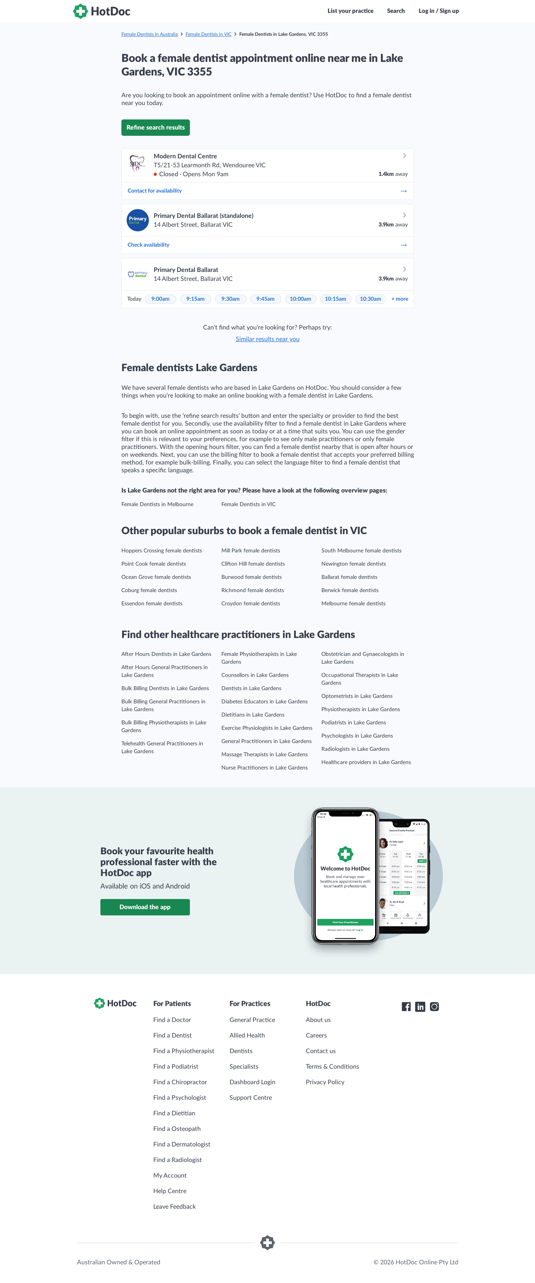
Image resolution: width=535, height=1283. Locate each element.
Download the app (144, 907)
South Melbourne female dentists (361, 551)
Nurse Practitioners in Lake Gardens (264, 768)
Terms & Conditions (332, 1067)
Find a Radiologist (177, 1160)
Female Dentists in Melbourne (157, 504)
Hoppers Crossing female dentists (161, 551)
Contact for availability (268, 191)
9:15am (195, 299)
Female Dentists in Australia (149, 34)
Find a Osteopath (177, 1129)
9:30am (230, 299)
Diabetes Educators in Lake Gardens (264, 702)
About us (318, 1020)
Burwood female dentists (251, 577)
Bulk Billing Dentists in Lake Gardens (165, 688)
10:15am (335, 299)
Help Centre (169, 1191)
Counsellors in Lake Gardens (255, 675)
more (399, 299)
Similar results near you (268, 339)
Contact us (321, 1051)
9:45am (265, 299)
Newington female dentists (353, 564)
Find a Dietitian (174, 1113)
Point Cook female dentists (153, 564)
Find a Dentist (172, 1035)
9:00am (160, 299)
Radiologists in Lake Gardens (355, 749)
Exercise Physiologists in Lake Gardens (266, 728)
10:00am (300, 299)
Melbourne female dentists (353, 603)
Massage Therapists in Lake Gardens (264, 754)
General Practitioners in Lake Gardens (266, 741)
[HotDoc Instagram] (434, 1007)
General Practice (252, 1020)
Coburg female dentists (149, 590)
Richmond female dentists (252, 590)
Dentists (241, 1051)
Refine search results (155, 127)
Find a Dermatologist (181, 1144)
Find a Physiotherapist (183, 1051)
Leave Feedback (174, 1207)
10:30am (370, 299)
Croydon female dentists (250, 603)
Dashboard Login (252, 1082)
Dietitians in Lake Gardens (252, 715)
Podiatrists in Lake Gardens (353, 723)
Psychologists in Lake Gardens (357, 736)
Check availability (268, 245)
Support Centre (251, 1098)
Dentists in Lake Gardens (251, 688)
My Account (170, 1176)
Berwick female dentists (350, 590)
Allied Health (247, 1035)
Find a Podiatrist (175, 1067)
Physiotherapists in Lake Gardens (360, 709)
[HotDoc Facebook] (406, 1007)
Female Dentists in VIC (209, 34)
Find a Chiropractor (180, 1082)
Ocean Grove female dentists (156, 577)
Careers (316, 1035)
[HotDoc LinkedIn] (420, 1007)
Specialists (244, 1067)
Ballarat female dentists (349, 577)
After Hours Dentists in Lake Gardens (166, 654)
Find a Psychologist (179, 1098)
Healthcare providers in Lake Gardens (366, 762)
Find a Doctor (172, 1020)
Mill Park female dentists (250, 551)
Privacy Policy (325, 1082)
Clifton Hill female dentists (253, 564)
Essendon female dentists (151, 603)
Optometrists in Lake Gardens (357, 696)
